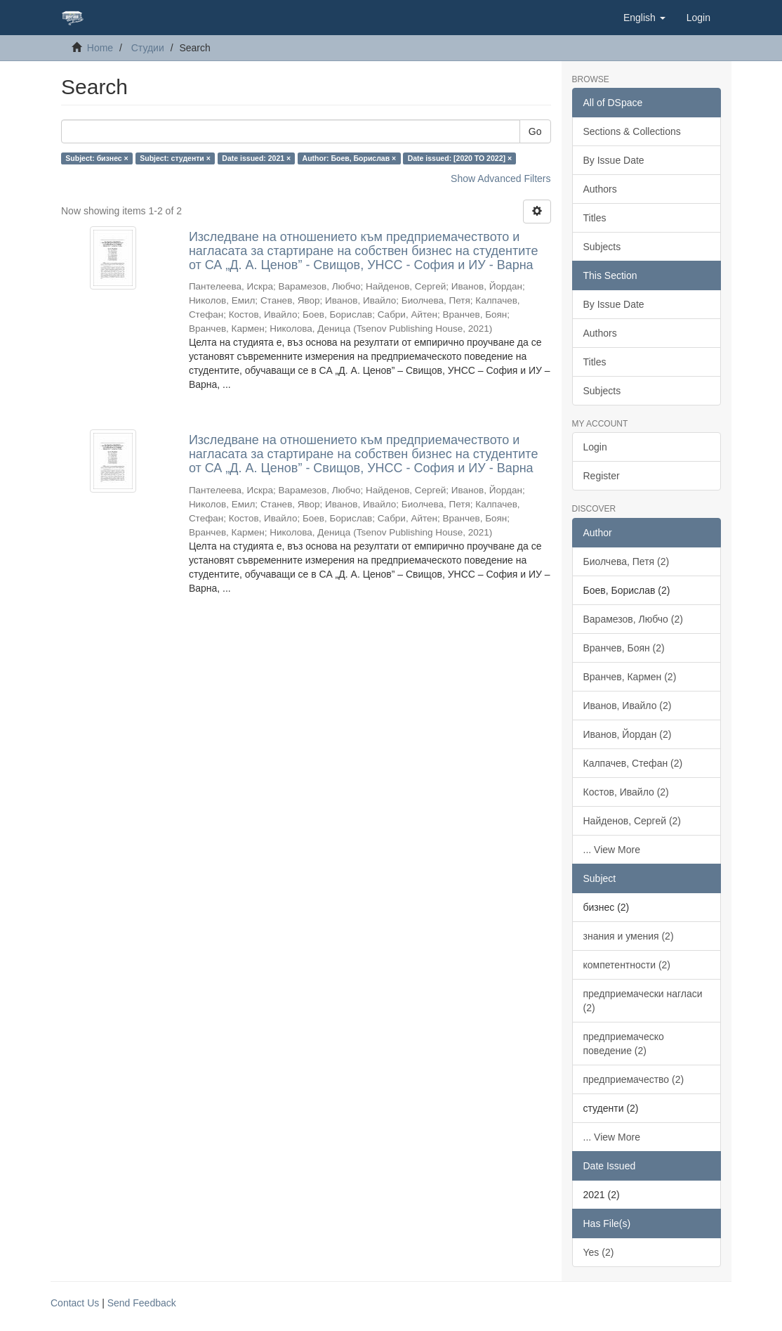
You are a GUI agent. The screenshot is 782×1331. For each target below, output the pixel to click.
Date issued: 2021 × (256, 158)
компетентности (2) (627, 964)
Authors (600, 189)
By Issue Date (613, 160)
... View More (611, 849)
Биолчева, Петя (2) (626, 561)
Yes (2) (598, 1252)
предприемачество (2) (633, 1079)
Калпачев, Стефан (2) (633, 763)
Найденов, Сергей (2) (632, 820)
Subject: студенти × (175, 158)
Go (535, 131)
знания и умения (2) (628, 936)
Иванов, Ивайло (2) (627, 705)
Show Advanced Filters (500, 178)
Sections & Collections (632, 131)
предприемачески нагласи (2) (643, 1000)
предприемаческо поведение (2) (623, 1043)
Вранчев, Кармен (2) (630, 676)
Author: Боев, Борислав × (350, 158)
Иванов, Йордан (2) (627, 734)
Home (100, 47)
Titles (595, 217)
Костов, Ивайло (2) (626, 792)
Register (601, 475)
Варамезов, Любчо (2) (633, 619)
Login (595, 447)
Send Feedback (141, 1303)
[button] (644, 17)
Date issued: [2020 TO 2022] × (460, 158)
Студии (147, 47)
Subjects (602, 246)
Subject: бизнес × (96, 158)
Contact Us (75, 1303)
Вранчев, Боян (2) (624, 648)
